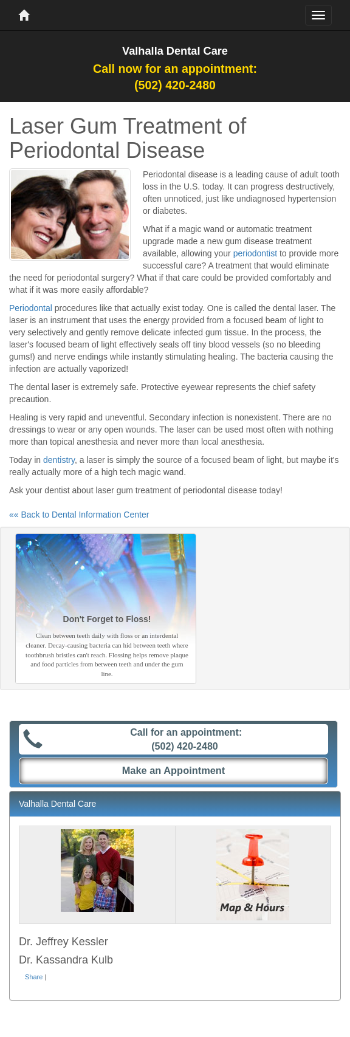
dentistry (59, 460)
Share (34, 977)
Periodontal (30, 308)
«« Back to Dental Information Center (79, 514)
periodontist (255, 253)
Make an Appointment (173, 770)
